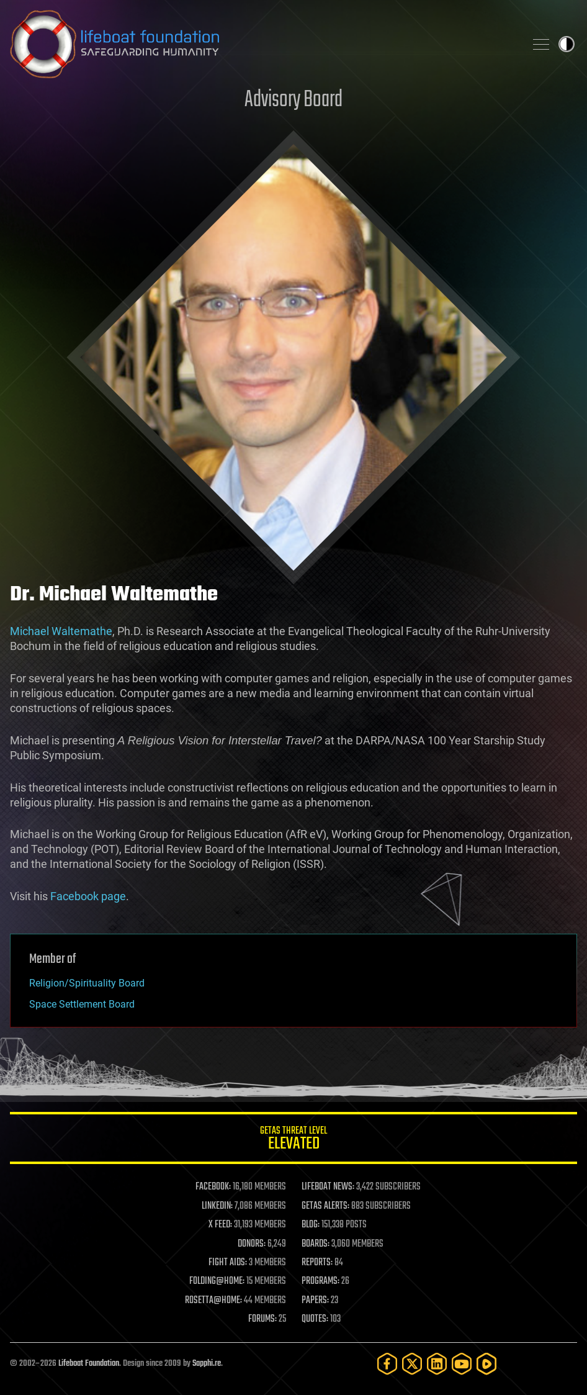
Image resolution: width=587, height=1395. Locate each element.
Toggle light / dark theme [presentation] (566, 44)
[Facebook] (387, 1364)
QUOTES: (315, 1319)
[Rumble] (486, 1364)
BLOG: (311, 1225)
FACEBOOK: (213, 1187)
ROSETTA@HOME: (213, 1301)
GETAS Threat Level (293, 1140)
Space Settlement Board (82, 1004)
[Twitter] (412, 1364)
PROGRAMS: (320, 1281)
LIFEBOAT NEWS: (328, 1187)
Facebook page (88, 896)
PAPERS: (315, 1301)
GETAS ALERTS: (325, 1206)
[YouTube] (462, 1364)
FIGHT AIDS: (227, 1263)
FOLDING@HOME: (216, 1281)
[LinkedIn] (437, 1364)
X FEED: (220, 1225)
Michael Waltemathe (61, 631)
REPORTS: (317, 1263)
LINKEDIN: (217, 1206)
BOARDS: (315, 1244)
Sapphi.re (206, 1364)
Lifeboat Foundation (88, 1364)
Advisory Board (293, 100)
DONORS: (252, 1244)
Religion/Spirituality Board (87, 983)
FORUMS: (262, 1319)
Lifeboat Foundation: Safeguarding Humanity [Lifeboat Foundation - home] (262, 44)
